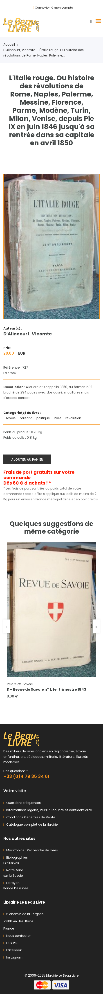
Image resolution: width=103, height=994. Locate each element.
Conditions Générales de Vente (29, 817)
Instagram (12, 957)
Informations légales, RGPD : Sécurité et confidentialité (48, 810)
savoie (11, 418)
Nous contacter (17, 935)
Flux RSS (10, 943)
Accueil (10, 44)
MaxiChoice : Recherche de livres (31, 850)
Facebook (12, 950)
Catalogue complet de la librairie (31, 824)
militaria (26, 418)
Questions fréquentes (22, 803)
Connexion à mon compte (54, 7)
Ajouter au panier (27, 459)
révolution (73, 418)
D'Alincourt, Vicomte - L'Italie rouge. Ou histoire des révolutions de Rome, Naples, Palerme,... (43, 53)
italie (58, 418)
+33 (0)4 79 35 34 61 (26, 776)
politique (43, 418)
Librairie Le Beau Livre (62, 975)
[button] (98, 20)
